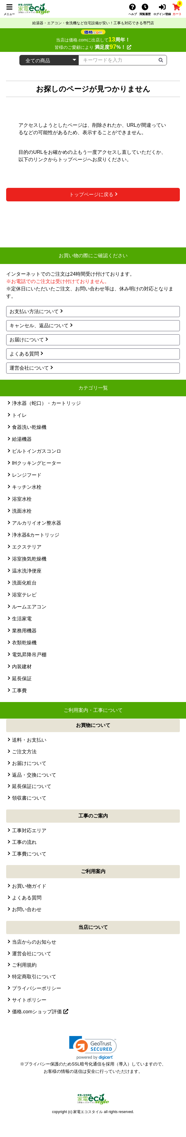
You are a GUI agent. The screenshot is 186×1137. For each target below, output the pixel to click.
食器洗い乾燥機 (29, 427)
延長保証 (22, 678)
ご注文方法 (24, 751)
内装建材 (22, 666)
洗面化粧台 (24, 582)
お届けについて (27, 339)
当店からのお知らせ (34, 942)
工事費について (29, 853)
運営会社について (29, 368)
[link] (93, 1047)
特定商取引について (34, 976)
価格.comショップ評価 (40, 1011)
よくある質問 (24, 353)
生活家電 (22, 618)
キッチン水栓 (27, 487)
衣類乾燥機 (24, 642)
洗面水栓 (22, 511)
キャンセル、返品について (39, 325)
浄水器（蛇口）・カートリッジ (46, 403)
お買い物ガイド (29, 886)
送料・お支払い (29, 740)
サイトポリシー (29, 1000)
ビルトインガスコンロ (36, 451)
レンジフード (27, 475)
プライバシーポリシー (36, 988)
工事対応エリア (29, 830)
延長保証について (31, 786)
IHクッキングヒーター (36, 463)
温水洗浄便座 (27, 570)
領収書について (29, 798)
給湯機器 (22, 439)
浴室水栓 (22, 499)
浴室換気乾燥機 (29, 558)
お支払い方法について (34, 311)
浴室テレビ (24, 594)
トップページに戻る (91, 194)
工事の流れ (24, 842)
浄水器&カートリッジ (36, 534)
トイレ (19, 415)
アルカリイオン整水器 (36, 523)
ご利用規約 (24, 965)
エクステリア (27, 546)
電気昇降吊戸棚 (29, 654)
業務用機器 (24, 630)
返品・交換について (34, 775)
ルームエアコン (29, 606)
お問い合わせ (27, 909)
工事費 (19, 690)
